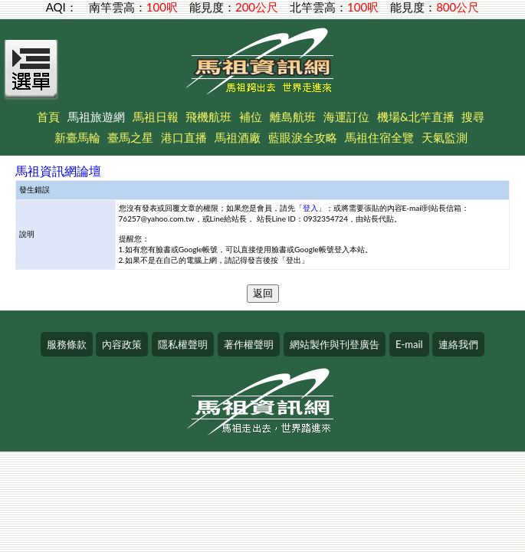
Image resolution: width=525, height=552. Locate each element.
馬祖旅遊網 (96, 116)
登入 (310, 207)
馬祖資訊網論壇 (58, 170)
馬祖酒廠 (238, 137)
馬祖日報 (156, 116)
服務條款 (67, 344)
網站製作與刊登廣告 (334, 344)
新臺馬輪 (77, 137)
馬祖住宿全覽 (379, 137)
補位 (250, 116)
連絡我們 (458, 344)
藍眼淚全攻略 (302, 137)
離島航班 (293, 116)
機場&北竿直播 (415, 116)
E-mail (409, 344)
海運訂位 (346, 116)
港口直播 (184, 137)
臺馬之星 (130, 137)
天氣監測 (445, 137)
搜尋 (472, 116)
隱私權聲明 (183, 344)
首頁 (48, 116)
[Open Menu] (31, 78)
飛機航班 (208, 116)
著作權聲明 (249, 344)
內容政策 (122, 344)
